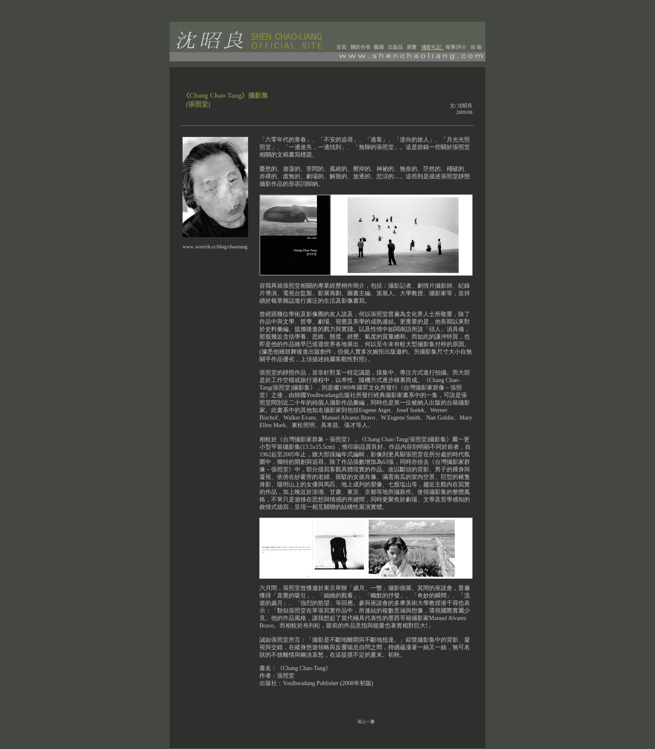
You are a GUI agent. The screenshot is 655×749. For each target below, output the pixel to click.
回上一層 (366, 721)
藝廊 (379, 47)
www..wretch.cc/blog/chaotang (215, 247)
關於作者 (360, 47)
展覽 (411, 47)
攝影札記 (431, 47)
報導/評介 (456, 47)
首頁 (341, 47)
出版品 (395, 47)
